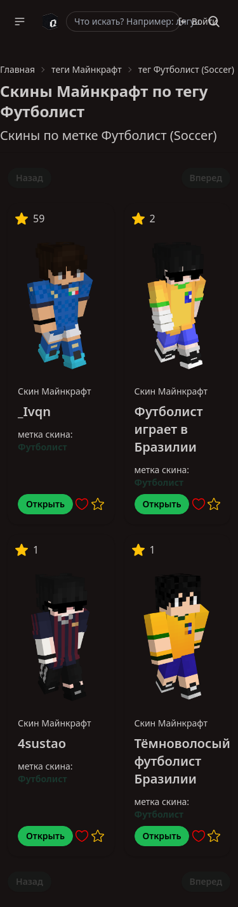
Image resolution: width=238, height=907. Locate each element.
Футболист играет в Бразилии (169, 429)
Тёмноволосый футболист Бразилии (182, 761)
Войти (198, 21)
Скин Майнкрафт (54, 391)
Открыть (45, 504)
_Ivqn (34, 411)
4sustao (42, 743)
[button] (19, 21)
